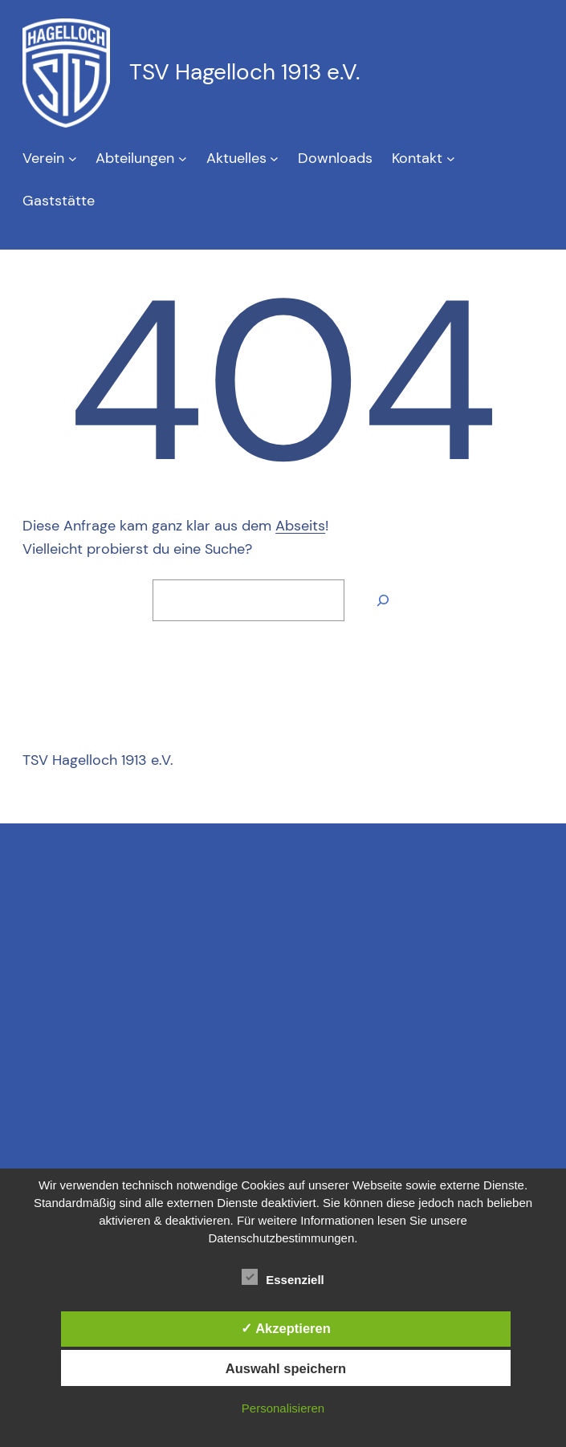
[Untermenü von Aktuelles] (274, 158)
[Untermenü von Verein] (72, 158)
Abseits (300, 525)
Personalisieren (283, 1408)
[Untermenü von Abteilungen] (182, 158)
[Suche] (382, 600)
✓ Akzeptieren (286, 1328)
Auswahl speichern (286, 1368)
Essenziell (283, 1277)
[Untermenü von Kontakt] (450, 158)
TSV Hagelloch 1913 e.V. (244, 72)
